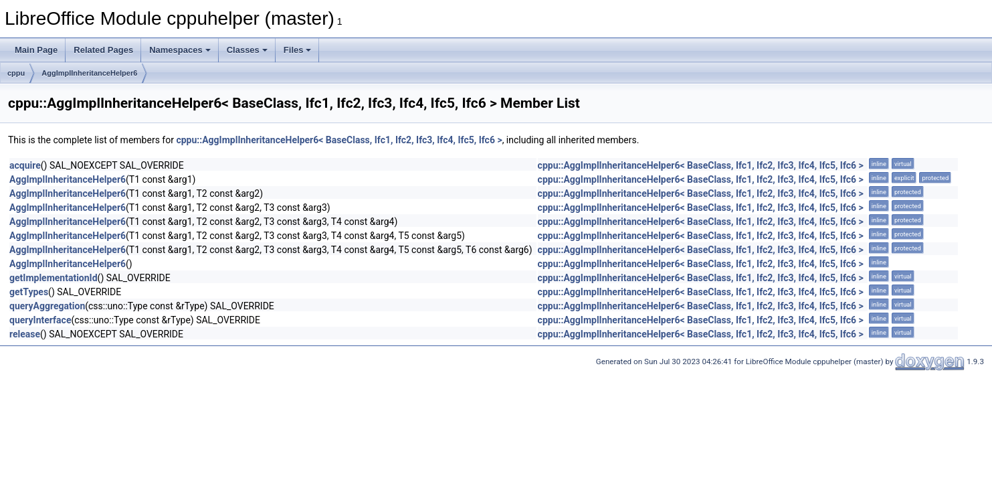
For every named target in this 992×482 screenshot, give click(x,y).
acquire (25, 165)
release (24, 334)
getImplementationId (53, 277)
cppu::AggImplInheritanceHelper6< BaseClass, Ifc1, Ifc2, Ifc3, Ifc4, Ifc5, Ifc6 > (339, 140)
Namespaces (180, 50)
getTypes (28, 292)
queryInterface (40, 320)
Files (298, 50)
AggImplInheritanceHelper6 (89, 73)
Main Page (36, 50)
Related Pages (103, 50)
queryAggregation (47, 306)
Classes (247, 50)
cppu (16, 73)
